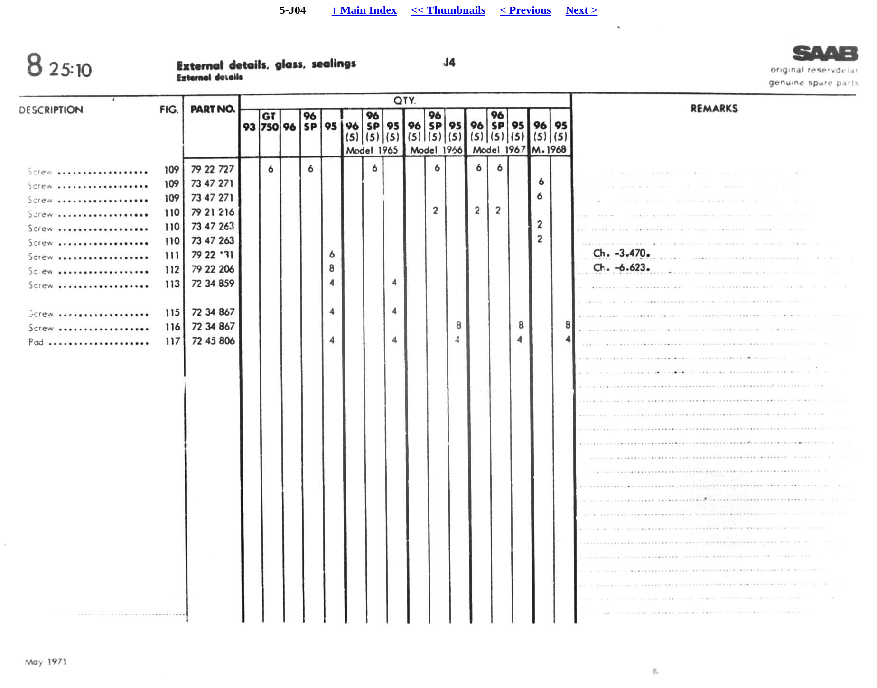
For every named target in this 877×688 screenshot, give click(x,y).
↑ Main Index (364, 10)
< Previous (525, 10)
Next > (582, 10)
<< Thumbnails (448, 10)
